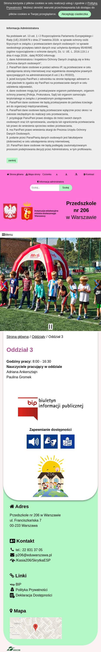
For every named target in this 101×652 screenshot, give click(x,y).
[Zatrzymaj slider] (50, 326)
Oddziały (38, 337)
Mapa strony (33, 174)
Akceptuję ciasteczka (75, 14)
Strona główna (15, 174)
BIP (15, 584)
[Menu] (50, 234)
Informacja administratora (50, 182)
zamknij (12, 160)
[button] (5, 284)
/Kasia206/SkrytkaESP (30, 560)
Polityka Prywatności (28, 590)
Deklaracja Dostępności (31, 595)
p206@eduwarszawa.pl (31, 555)
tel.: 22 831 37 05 (26, 550)
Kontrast (88, 174)
